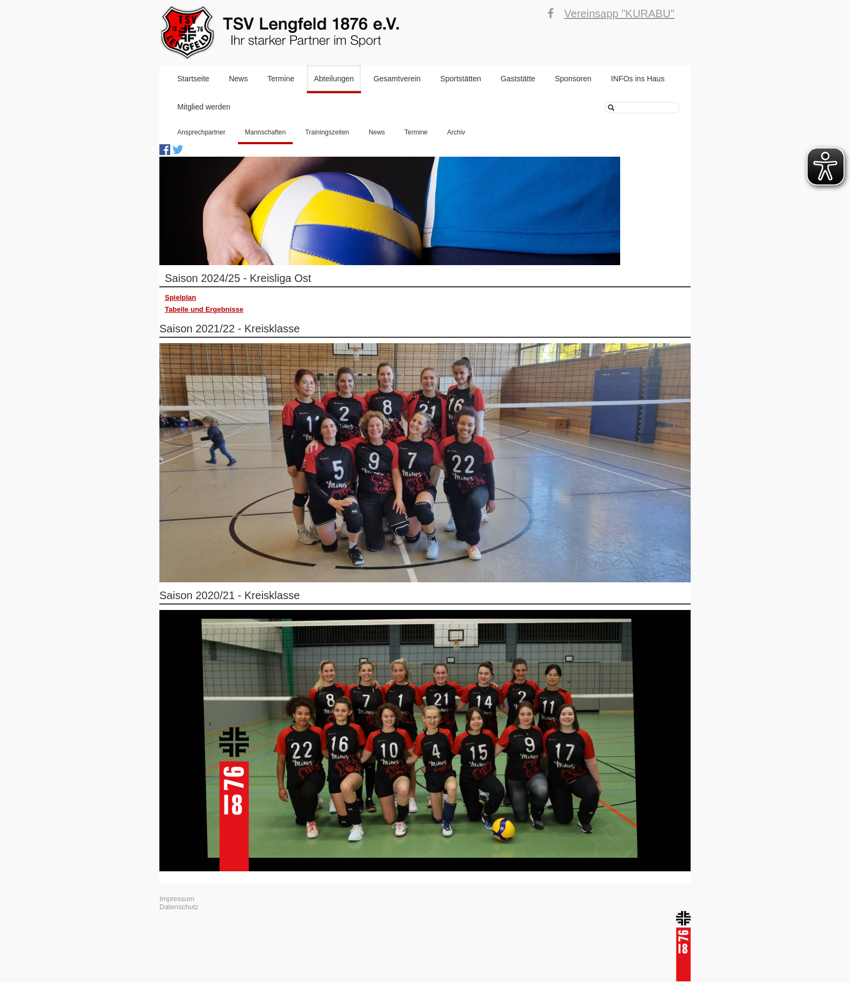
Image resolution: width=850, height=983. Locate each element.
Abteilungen (334, 78)
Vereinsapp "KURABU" (619, 14)
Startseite (193, 78)
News (238, 78)
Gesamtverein (397, 78)
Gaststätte (518, 78)
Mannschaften (265, 132)
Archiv (456, 132)
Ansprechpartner (201, 132)
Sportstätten (460, 78)
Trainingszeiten (327, 132)
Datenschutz (178, 907)
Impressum (176, 899)
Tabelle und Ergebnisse (204, 309)
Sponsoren (573, 78)
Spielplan (180, 297)
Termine (280, 78)
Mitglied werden (203, 106)
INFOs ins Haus (638, 78)
